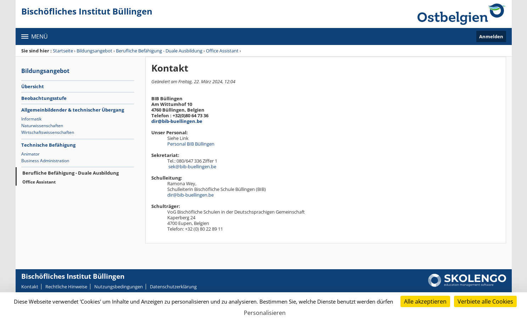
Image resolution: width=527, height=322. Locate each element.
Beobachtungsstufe (44, 98)
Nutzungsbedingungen (118, 286)
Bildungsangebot (94, 50)
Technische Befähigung (48, 145)
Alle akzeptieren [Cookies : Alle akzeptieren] (425, 301)
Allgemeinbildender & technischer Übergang (72, 110)
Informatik (31, 119)
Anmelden (491, 36)
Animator (30, 154)
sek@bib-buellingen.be (192, 166)
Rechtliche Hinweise (66, 286)
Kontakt (29, 286)
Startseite (63, 50)
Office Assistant (222, 50)
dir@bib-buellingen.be (176, 121)
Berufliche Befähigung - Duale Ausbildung (159, 50)
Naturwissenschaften (42, 126)
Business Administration (45, 161)
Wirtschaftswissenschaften (47, 132)
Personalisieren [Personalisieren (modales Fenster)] (265, 313)
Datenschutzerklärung (173, 286)
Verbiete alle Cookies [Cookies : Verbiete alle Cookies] (485, 301)
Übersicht (32, 86)
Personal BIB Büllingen (192, 144)
